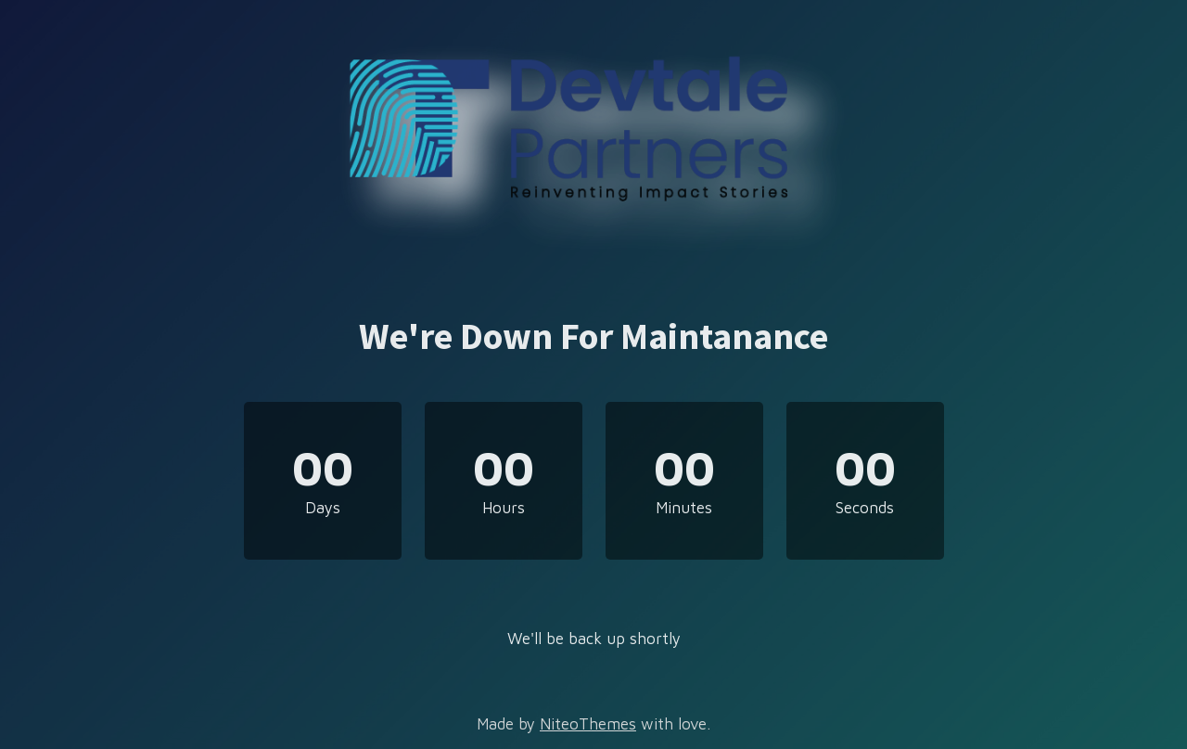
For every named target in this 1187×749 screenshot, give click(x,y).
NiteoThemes (588, 724)
